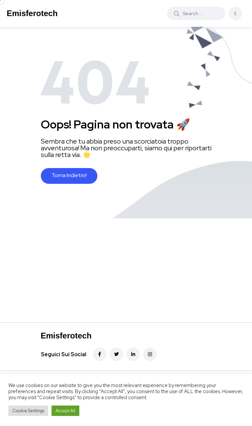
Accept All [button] (65, 411)
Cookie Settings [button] (28, 411)
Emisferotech (32, 13)
